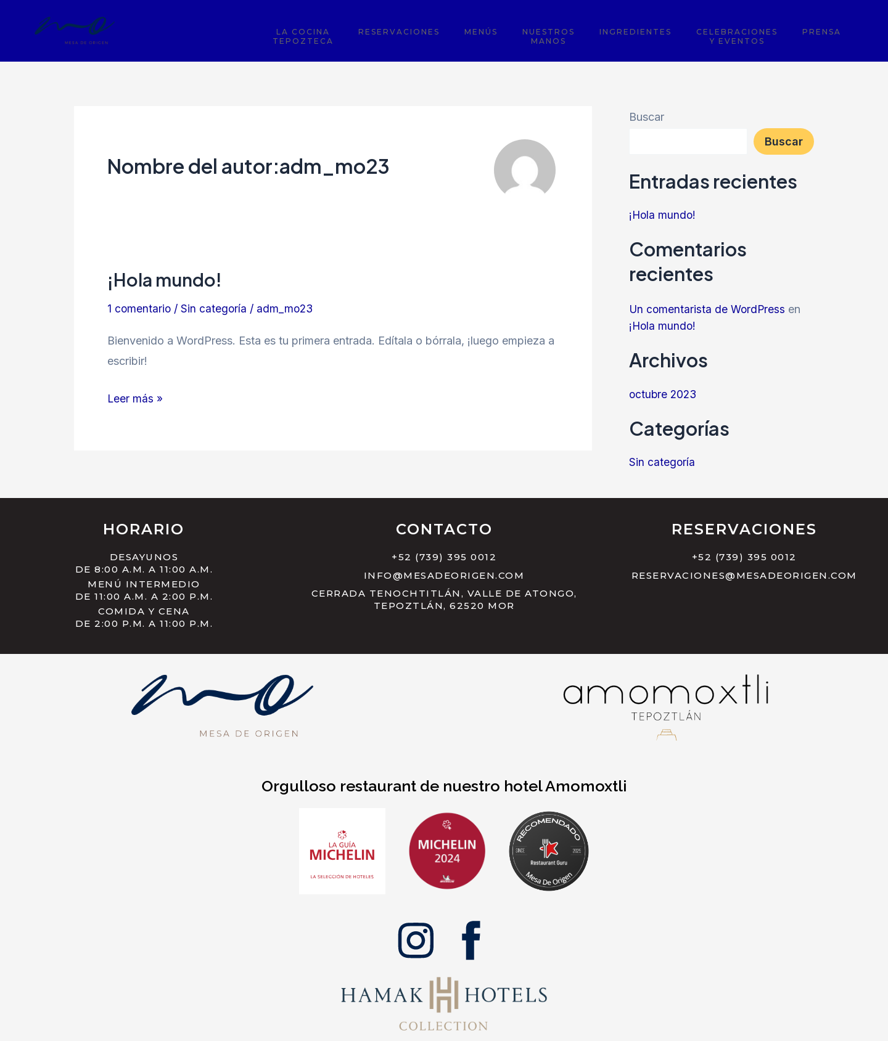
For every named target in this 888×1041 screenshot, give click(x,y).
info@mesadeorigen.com (444, 575)
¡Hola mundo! (167, 279)
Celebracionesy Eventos (759, 34)
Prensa (829, 30)
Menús (547, 30)
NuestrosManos (600, 34)
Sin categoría (215, 308)
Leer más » (135, 396)
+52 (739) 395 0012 (444, 557)
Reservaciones (480, 30)
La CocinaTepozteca (399, 34)
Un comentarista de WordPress (708, 309)
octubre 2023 (664, 394)
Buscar (646, 116)
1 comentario (139, 308)
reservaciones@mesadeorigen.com (744, 575)
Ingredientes (672, 30)
